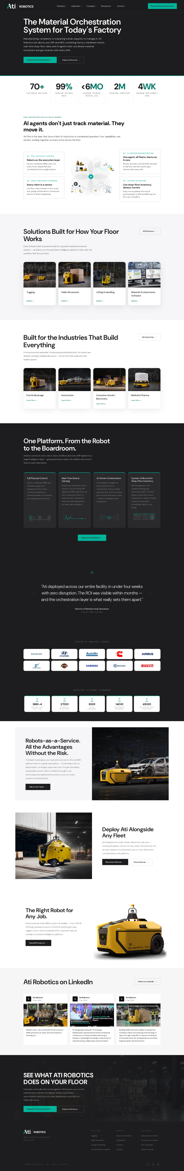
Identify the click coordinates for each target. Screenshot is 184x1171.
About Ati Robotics (123, 1136)
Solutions (61, 6)
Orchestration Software (100, 1149)
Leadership (120, 1140)
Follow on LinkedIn (146, 981)
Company (91, 6)
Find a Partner (140, 862)
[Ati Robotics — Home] (20, 6)
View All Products (37, 943)
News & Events (147, 1149)
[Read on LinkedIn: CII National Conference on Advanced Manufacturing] (92, 1019)
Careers (119, 1145)
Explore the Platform (90, 538)
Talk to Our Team (36, 787)
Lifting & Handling (98, 1145)
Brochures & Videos (149, 1140)
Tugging (94, 1136)
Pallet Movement (97, 1140)
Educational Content (149, 1136)
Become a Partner (114, 862)
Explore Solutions (70, 60)
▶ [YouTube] (158, 1164)
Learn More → (31, 400)
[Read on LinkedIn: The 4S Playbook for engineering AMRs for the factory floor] (138, 1019)
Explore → (30, 301)
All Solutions (148, 231)
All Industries (148, 337)
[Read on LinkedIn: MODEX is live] (45, 1016)
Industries (76, 6)
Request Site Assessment (162, 6)
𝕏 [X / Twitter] (153, 1164)
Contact (120, 6)
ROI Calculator (147, 1145)
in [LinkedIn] (147, 1164)
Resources (106, 6)
